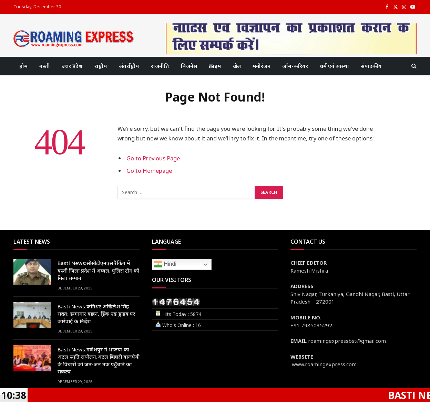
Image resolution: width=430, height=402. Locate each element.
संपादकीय (371, 65)
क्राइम (215, 65)
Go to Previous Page (153, 158)
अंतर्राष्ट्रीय (129, 65)
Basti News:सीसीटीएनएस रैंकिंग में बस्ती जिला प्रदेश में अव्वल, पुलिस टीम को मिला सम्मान (98, 270)
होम (23, 65)
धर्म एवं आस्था (334, 65)
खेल (237, 65)
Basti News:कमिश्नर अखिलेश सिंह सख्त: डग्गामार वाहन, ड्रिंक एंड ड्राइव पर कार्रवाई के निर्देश (96, 314)
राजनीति (160, 65)
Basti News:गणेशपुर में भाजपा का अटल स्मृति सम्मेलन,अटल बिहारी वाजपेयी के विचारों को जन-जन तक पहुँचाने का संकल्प (99, 360)
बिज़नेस (189, 65)
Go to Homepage (149, 170)
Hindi (165, 264)
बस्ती (44, 65)
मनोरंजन (261, 65)
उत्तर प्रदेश (72, 65)
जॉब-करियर (295, 65)
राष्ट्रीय (100, 65)
